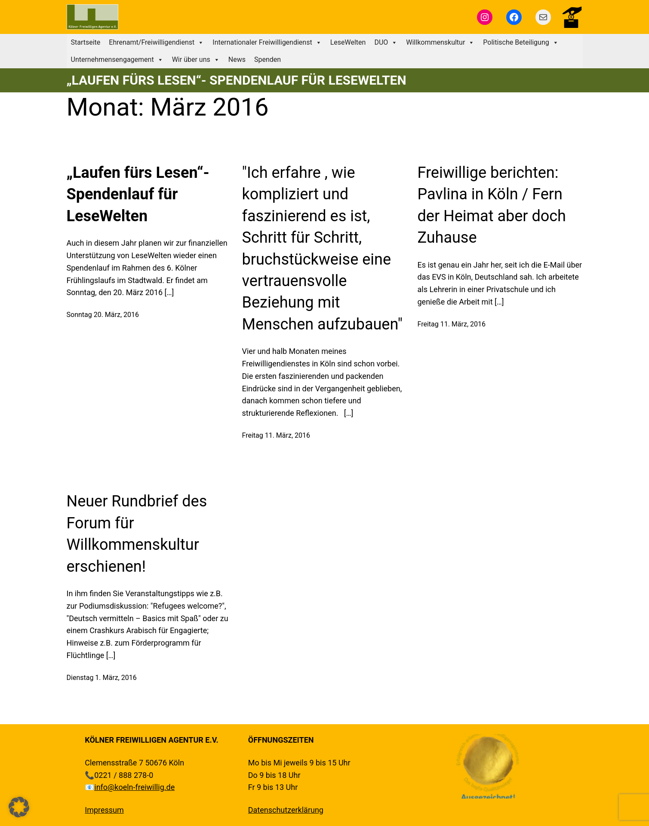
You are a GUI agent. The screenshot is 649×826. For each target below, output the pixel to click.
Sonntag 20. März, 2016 (103, 315)
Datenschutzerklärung (285, 809)
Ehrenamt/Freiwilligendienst (156, 42)
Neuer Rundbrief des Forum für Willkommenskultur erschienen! (137, 533)
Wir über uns (196, 59)
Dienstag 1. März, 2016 (102, 678)
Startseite (86, 42)
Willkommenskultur (440, 42)
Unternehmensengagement (117, 59)
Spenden (267, 59)
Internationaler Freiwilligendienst (266, 42)
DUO (385, 42)
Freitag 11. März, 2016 (276, 435)
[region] (487, 766)
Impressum (104, 809)
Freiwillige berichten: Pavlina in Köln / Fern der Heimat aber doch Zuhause (492, 205)
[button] (19, 807)
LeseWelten (348, 42)
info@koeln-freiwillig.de (134, 787)
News (237, 59)
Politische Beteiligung (520, 42)
